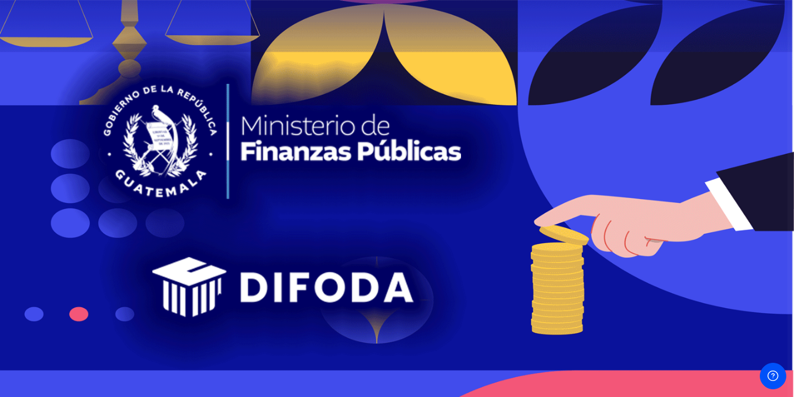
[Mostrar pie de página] (773, 376)
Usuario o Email (606, 131)
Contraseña (599, 187)
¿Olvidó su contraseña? (740, 241)
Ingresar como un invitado (677, 344)
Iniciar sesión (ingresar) (677, 271)
